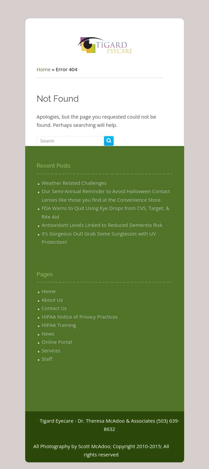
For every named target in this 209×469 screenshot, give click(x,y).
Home (44, 69)
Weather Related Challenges (74, 183)
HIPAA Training (59, 325)
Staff (47, 358)
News (48, 333)
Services (51, 350)
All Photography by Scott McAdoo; (72, 446)
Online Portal (57, 342)
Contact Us (54, 308)
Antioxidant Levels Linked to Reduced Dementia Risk (102, 225)
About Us (52, 299)
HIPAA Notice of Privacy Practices (80, 316)
